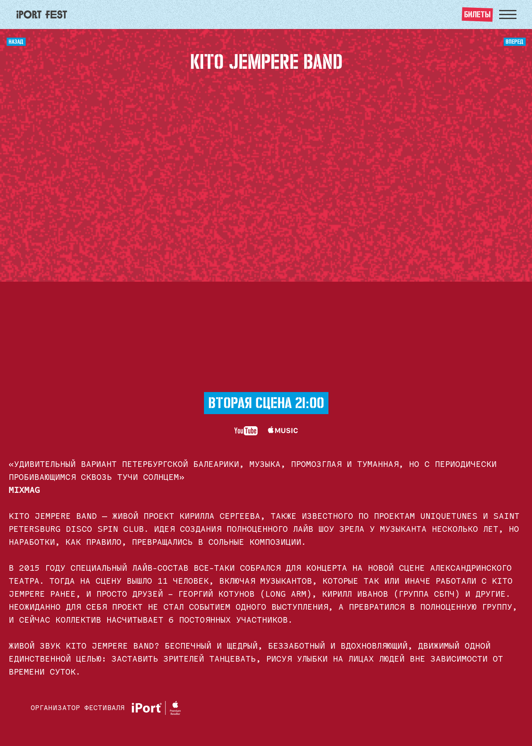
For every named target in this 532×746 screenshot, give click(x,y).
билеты (477, 13)
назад (16, 41)
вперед (514, 41)
